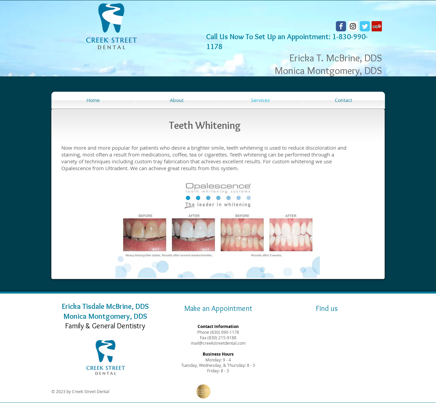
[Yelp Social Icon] (377, 26)
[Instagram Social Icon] (353, 26)
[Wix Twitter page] (365, 26)
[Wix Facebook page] (341, 26)
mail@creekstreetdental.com (218, 343)
